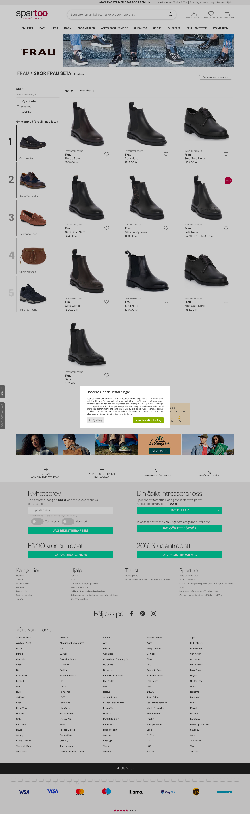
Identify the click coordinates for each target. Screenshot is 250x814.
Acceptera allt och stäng (148, 420)
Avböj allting (95, 420)
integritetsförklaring (122, 414)
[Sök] (170, 14)
